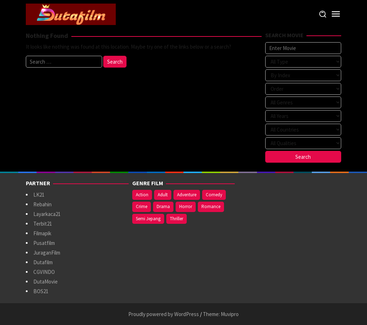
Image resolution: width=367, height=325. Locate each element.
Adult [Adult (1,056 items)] (163, 195)
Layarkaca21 (47, 214)
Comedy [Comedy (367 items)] (214, 195)
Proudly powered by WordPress (163, 314)
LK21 (38, 194)
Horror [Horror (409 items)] (185, 206)
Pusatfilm (44, 243)
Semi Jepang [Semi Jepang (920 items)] (148, 219)
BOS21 (40, 291)
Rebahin (42, 204)
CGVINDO (44, 272)
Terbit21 (42, 223)
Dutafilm (43, 262)
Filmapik (42, 233)
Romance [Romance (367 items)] (210, 206)
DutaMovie (45, 281)
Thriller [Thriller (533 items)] (176, 219)
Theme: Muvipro (221, 314)
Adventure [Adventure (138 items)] (186, 195)
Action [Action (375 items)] (142, 195)
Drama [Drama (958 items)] (163, 206)
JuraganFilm (46, 252)
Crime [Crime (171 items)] (141, 206)
